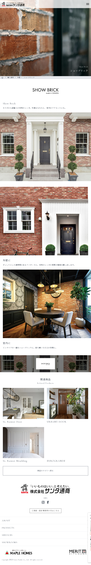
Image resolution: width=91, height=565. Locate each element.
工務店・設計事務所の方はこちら (45, 511)
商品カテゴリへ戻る (45, 471)
